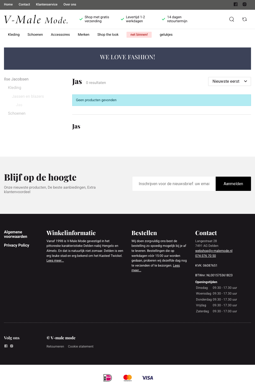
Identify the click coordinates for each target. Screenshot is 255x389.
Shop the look (108, 35)
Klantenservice (46, 4)
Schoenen (35, 35)
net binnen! (139, 35)
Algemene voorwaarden (15, 234)
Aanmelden (233, 183)
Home (8, 4)
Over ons (70, 4)
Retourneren (55, 347)
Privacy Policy (16, 245)
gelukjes (166, 35)
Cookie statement (80, 347)
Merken (84, 35)
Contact (24, 4)
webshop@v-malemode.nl (213, 251)
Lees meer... (55, 261)
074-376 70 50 (205, 256)
